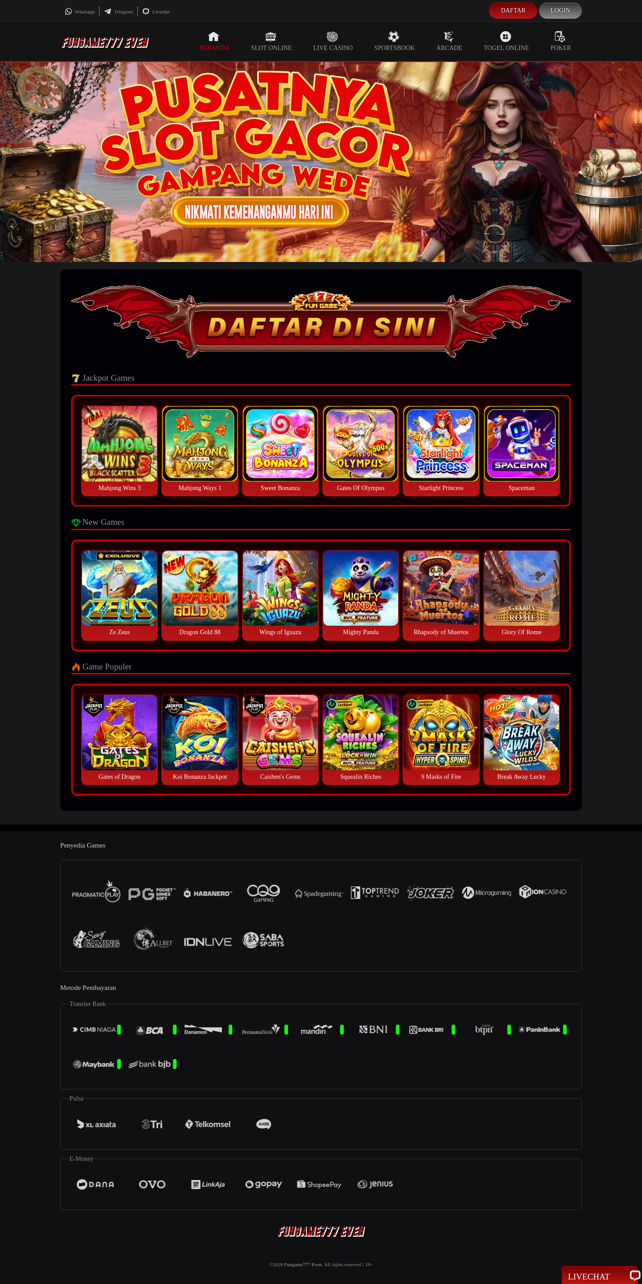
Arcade (449, 41)
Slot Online (271, 41)
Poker (561, 41)
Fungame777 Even (303, 1264)
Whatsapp (80, 11)
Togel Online (506, 41)
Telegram (118, 11)
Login (560, 10)
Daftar (513, 10)
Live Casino (333, 41)
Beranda (214, 41)
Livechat (156, 11)
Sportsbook (394, 41)
